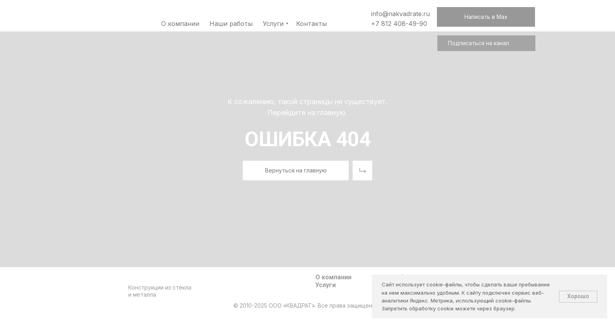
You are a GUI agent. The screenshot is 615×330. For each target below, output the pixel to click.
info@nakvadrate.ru (400, 14)
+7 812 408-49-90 (399, 24)
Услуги (325, 285)
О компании (333, 277)
